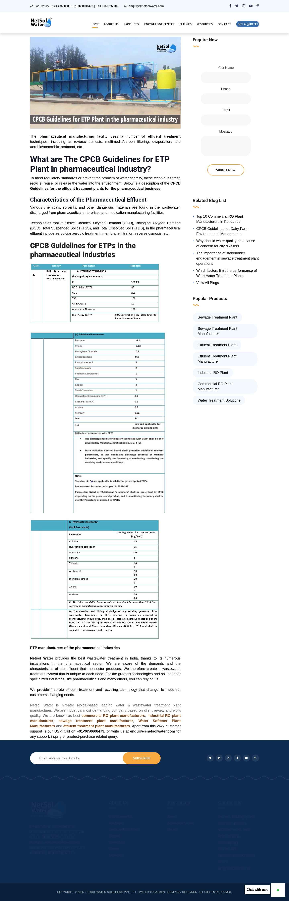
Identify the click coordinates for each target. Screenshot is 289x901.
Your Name (226, 67)
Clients (185, 24)
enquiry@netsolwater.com (146, 6)
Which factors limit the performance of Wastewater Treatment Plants (226, 273)
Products (131, 24)
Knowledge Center (159, 24)
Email (226, 110)
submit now (225, 170)
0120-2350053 (60, 6)
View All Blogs (207, 283)
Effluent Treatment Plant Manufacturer (217, 358)
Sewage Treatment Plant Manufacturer (217, 331)
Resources (204, 24)
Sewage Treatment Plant (217, 317)
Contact (224, 24)
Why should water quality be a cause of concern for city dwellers (225, 243)
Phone (225, 89)
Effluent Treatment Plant (217, 345)
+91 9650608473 (82, 6)
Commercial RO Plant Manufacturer (215, 386)
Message (225, 131)
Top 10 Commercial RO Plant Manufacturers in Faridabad (219, 219)
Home (95, 24)
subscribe (142, 758)
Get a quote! (247, 24)
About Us (111, 24)
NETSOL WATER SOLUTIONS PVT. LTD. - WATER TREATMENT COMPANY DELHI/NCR (140, 892)
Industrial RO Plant (213, 373)
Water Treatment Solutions (219, 400)
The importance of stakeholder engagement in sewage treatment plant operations (227, 258)
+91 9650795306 (107, 6)
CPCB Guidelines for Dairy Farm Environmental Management (222, 231)
